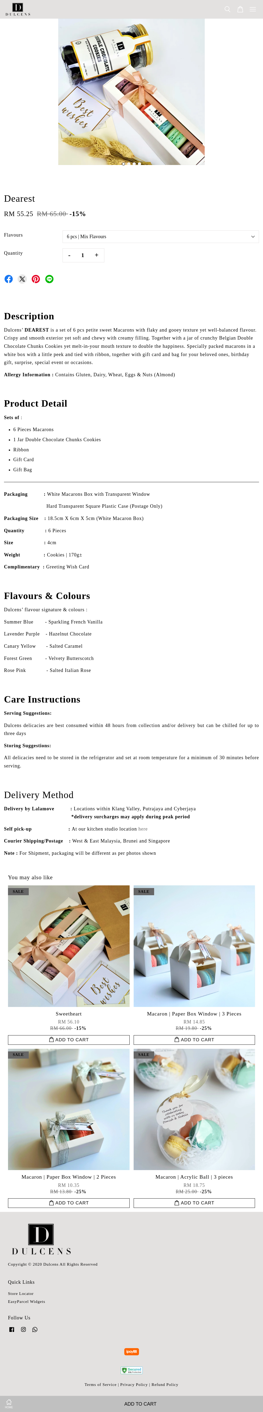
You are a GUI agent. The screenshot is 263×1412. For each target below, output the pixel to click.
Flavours (13, 235)
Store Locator (21, 1293)
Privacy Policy (134, 1384)
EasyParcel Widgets (26, 1301)
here (143, 829)
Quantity (13, 253)
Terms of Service (101, 1384)
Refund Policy (164, 1384)
